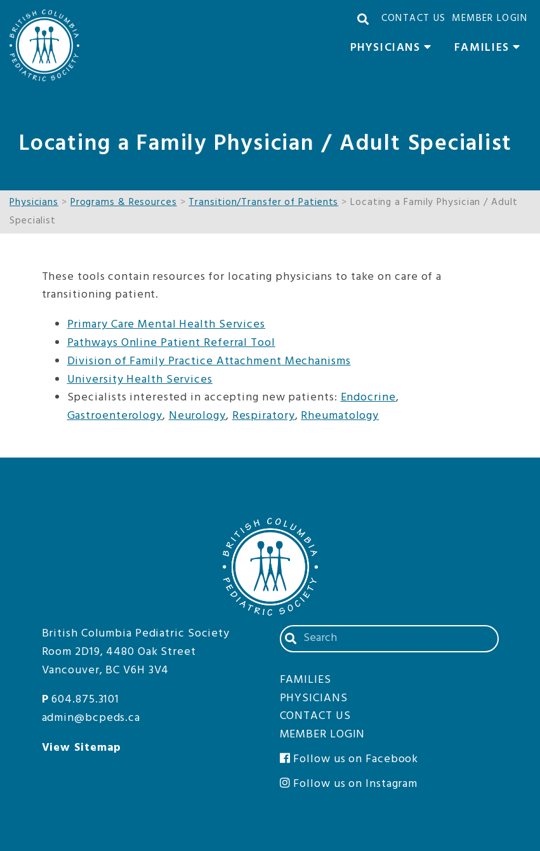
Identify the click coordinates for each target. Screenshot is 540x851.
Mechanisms (316, 361)
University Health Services (140, 380)
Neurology (197, 416)
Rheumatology (340, 416)
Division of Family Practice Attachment (174, 361)
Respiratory (263, 416)
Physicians (394, 49)
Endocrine (368, 397)
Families (490, 49)
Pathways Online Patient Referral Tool (171, 343)
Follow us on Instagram (349, 784)
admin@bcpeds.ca (91, 718)
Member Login (489, 18)
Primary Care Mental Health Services (166, 324)
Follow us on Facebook (349, 759)
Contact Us (413, 18)
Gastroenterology (114, 416)
